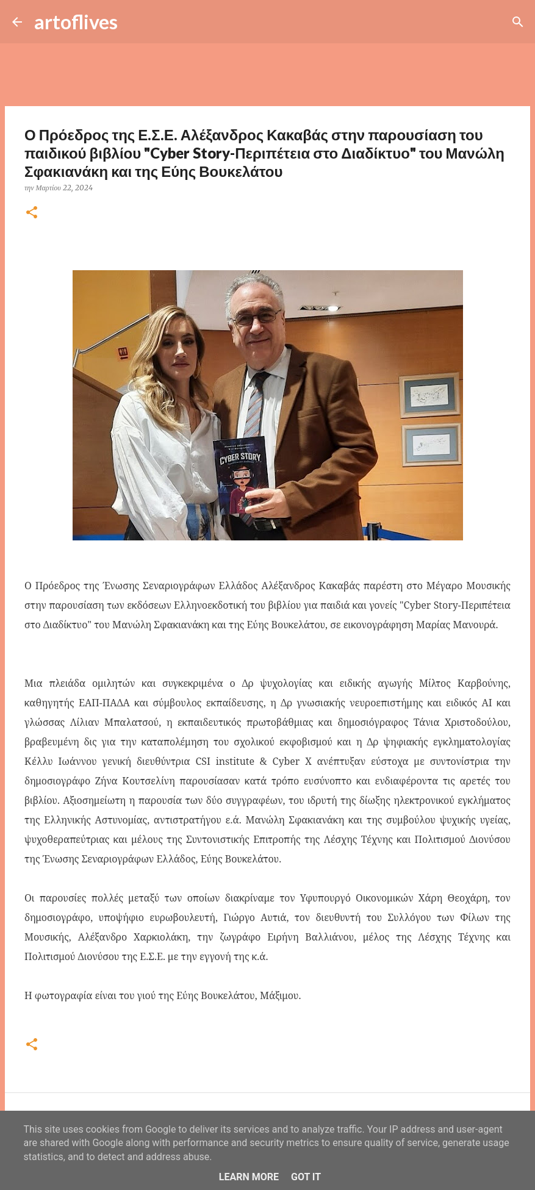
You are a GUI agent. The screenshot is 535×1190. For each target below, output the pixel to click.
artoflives (76, 22)
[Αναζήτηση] (134, 22)
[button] (31, 213)
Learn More (249, 1177)
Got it (306, 1177)
